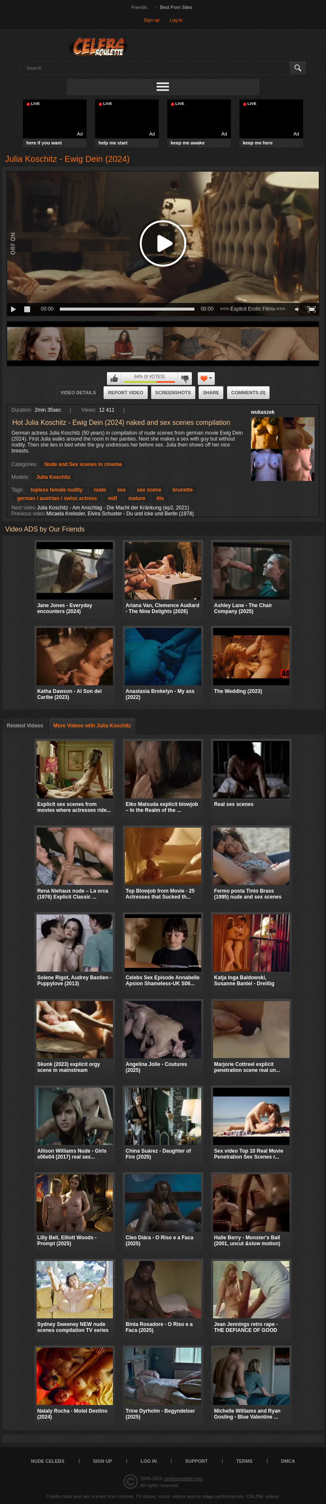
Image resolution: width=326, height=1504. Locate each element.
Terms (244, 1461)
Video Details (78, 392)
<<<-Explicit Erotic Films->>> (252, 309)
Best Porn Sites (176, 7)
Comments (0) (248, 392)
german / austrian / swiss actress (57, 498)
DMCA (288, 1461)
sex (121, 490)
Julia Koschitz (53, 477)
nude (100, 490)
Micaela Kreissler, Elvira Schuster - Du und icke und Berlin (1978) (120, 514)
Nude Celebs (48, 1461)
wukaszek (263, 412)
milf (112, 498)
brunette (182, 490)
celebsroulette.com (183, 1478)
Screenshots (173, 392)
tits (160, 498)
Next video (23, 508)
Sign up (151, 20)
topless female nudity (57, 490)
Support (196, 1461)
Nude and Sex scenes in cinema (83, 464)
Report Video (125, 392)
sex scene (149, 490)
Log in (176, 20)
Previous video (28, 514)
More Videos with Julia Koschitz (92, 726)
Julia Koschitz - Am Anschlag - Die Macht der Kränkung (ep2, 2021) (113, 508)
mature (136, 498)
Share (211, 392)
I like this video (114, 378)
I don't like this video (184, 378)
